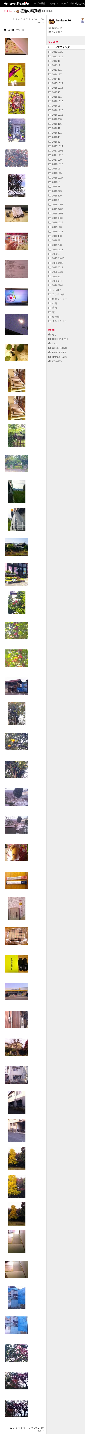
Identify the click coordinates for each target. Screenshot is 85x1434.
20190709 (55, 209)
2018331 (55, 186)
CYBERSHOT (57, 347)
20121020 (55, 51)
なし (52, 334)
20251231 (55, 271)
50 (42, 19)
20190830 (55, 218)
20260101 (55, 285)
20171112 (55, 155)
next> (40, 22)
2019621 (55, 240)
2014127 (55, 74)
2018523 (55, 191)
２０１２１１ (57, 321)
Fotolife (8, 11)
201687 (54, 141)
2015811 (55, 96)
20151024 (55, 83)
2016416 (55, 123)
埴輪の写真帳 (30, 11)
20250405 (55, 263)
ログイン (53, 3)
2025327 (55, 276)
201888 (54, 200)
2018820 (55, 195)
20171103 (55, 150)
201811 (54, 168)
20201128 (55, 249)
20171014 (55, 146)
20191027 (55, 222)
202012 (54, 253)
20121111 (55, 56)
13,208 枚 (56, 27)
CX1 (52, 343)
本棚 (52, 303)
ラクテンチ (56, 294)
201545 (54, 92)
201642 (54, 128)
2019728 (55, 245)
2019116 (55, 227)
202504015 (56, 258)
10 (35, 19)
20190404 (55, 204)
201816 (54, 182)
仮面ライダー (57, 298)
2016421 (55, 132)
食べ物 (54, 316)
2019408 (55, 235)
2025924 (55, 280)
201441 (54, 78)
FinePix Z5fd (57, 352)
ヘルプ (64, 3)
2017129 (55, 159)
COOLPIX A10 (58, 339)
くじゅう (55, 289)
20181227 (55, 177)
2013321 (55, 69)
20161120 (55, 110)
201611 (54, 105)
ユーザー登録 (38, 3)
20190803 (55, 213)
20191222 (55, 231)
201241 (54, 60)
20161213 (55, 114)
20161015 (55, 101)
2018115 (55, 173)
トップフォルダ (59, 47)
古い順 (20, 30)
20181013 (55, 164)
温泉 (52, 307)
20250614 (55, 267)
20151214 (55, 87)
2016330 (55, 119)
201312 (54, 65)
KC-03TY (55, 31)
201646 (54, 137)
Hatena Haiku (57, 357)
